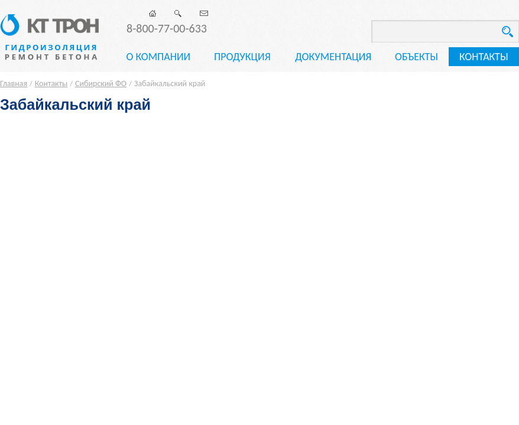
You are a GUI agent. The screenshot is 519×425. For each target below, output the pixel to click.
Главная (13, 84)
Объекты (416, 56)
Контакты (483, 56)
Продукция (242, 56)
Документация (333, 56)
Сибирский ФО (100, 84)
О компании (158, 56)
